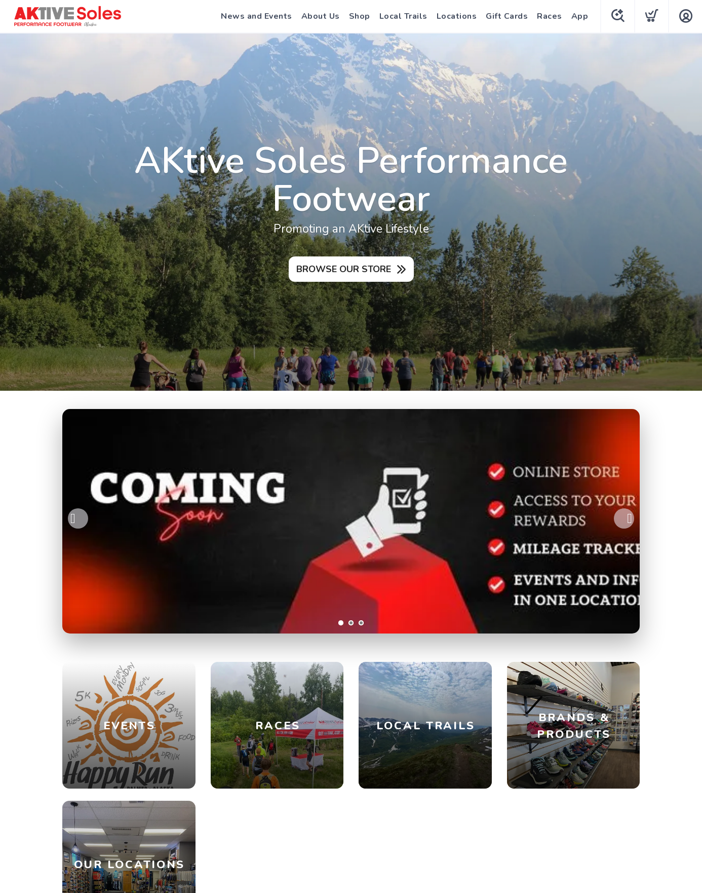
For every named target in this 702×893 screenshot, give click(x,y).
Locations (457, 16)
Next (624, 518)
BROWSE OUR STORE (343, 269)
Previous (78, 518)
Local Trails (403, 16)
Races (549, 16)
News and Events (256, 16)
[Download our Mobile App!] (351, 521)
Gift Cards (507, 16)
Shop (359, 16)
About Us (320, 16)
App (580, 16)
